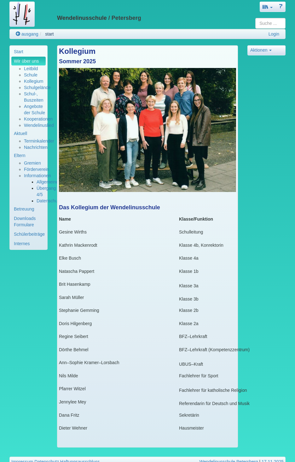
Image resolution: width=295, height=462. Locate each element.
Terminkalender (39, 141)
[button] (267, 7)
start (49, 34)
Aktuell (20, 133)
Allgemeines (49, 181)
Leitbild (31, 68)
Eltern (20, 155)
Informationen (37, 175)
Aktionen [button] (261, 50)
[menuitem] (28, 51)
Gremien (32, 163)
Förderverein (36, 169)
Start (18, 51)
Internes (22, 243)
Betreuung (24, 208)
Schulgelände (37, 87)
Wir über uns (26, 61)
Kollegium (33, 81)
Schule (31, 74)
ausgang (27, 34)
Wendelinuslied (39, 125)
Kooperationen (38, 118)
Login (274, 34)
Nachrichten (36, 147)
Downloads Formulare (25, 221)
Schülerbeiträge (29, 234)
